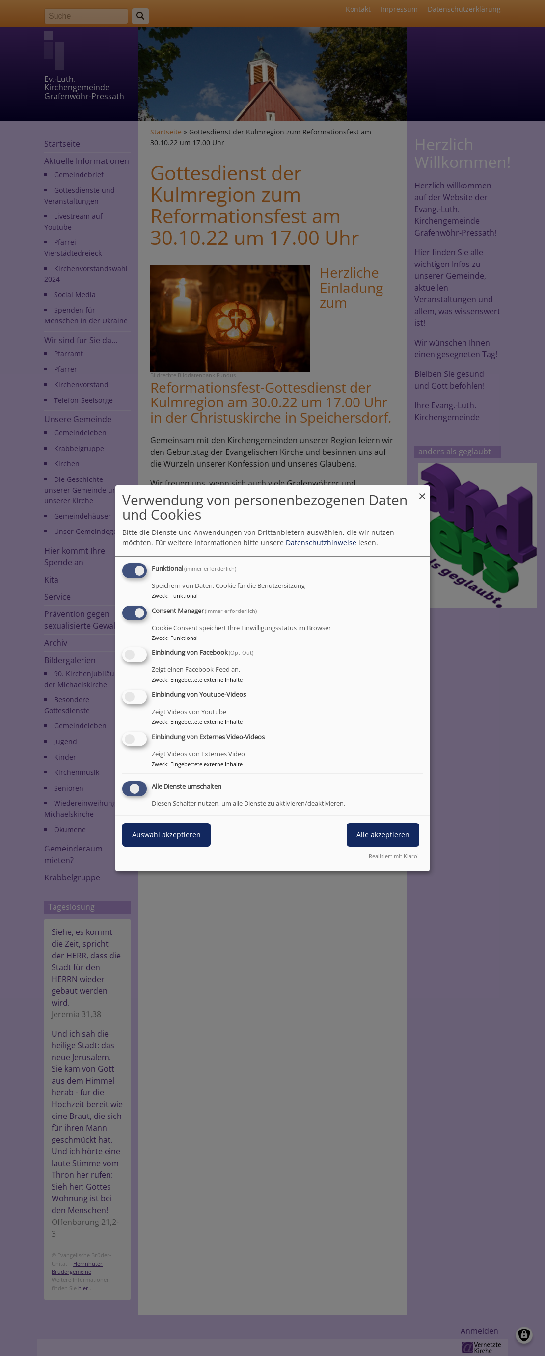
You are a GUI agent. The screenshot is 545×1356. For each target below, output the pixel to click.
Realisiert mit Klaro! (394, 856)
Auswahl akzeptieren (166, 834)
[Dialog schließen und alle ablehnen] (422, 491)
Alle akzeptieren (382, 834)
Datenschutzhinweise (321, 542)
